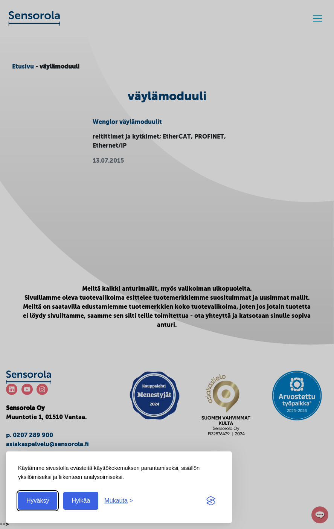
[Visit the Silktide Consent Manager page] (211, 501)
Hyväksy (37, 500)
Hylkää (81, 500)
